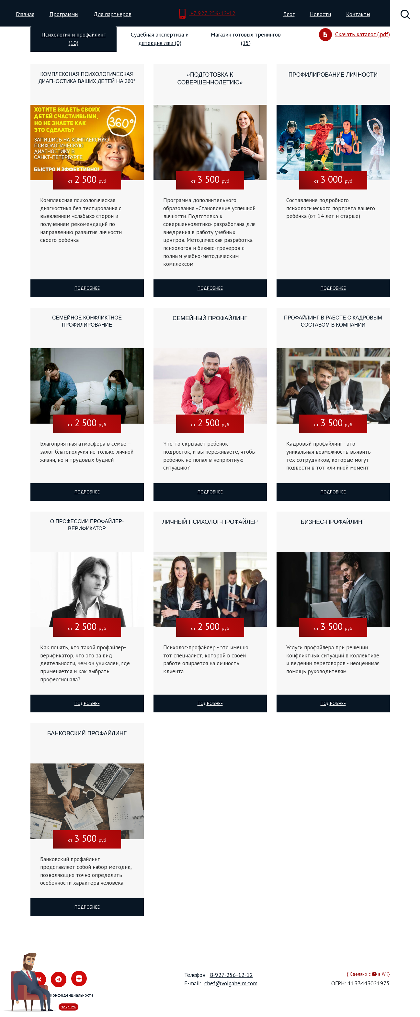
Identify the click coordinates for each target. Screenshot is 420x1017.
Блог (289, 14)
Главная (25, 14)
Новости (320, 14)
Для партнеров (112, 14)
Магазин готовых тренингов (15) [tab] (246, 39)
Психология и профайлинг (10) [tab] (73, 39)
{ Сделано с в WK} (368, 974)
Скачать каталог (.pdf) (354, 34)
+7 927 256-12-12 (207, 14)
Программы (64, 14)
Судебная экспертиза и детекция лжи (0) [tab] (159, 39)
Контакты (358, 14)
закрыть (68, 1006)
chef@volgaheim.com (230, 983)
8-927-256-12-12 (231, 975)
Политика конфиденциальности (61, 995)
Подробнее (87, 288)
